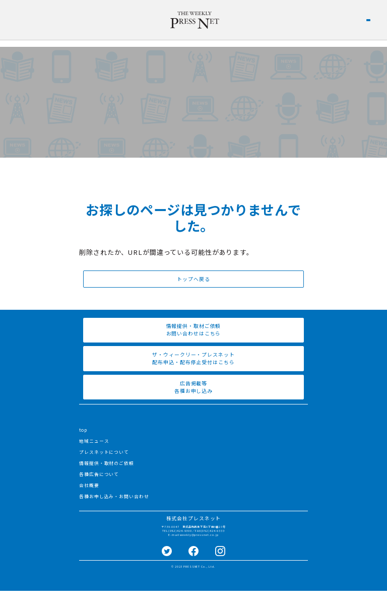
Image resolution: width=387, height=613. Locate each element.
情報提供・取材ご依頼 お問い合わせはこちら (193, 329)
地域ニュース (94, 441)
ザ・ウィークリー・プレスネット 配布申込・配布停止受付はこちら (193, 358)
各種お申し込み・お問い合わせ (114, 496)
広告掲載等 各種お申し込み (193, 387)
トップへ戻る (193, 279)
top (83, 430)
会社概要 (89, 485)
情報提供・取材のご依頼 (106, 463)
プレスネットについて (104, 452)
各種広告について (99, 474)
